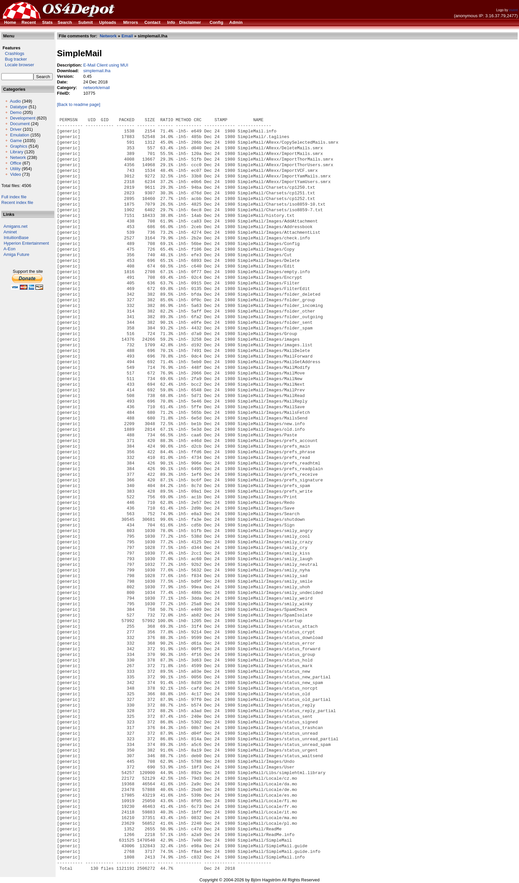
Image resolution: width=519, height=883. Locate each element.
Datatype (18, 106)
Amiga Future (16, 254)
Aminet (10, 231)
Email (127, 35)
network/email (96, 87)
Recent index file (17, 202)
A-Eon (10, 248)
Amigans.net (15, 226)
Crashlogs (12, 53)
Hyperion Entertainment (26, 243)
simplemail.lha (96, 70)
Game (16, 140)
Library (16, 151)
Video (15, 174)
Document (19, 123)
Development (22, 118)
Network (18, 157)
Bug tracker (14, 59)
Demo (16, 112)
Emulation (19, 134)
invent (513, 10)
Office (15, 163)
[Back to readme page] (78, 104)
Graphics (18, 146)
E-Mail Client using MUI (105, 65)
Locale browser (17, 64)
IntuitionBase (16, 237)
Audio (15, 101)
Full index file (13, 196)
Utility (15, 168)
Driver (16, 129)
